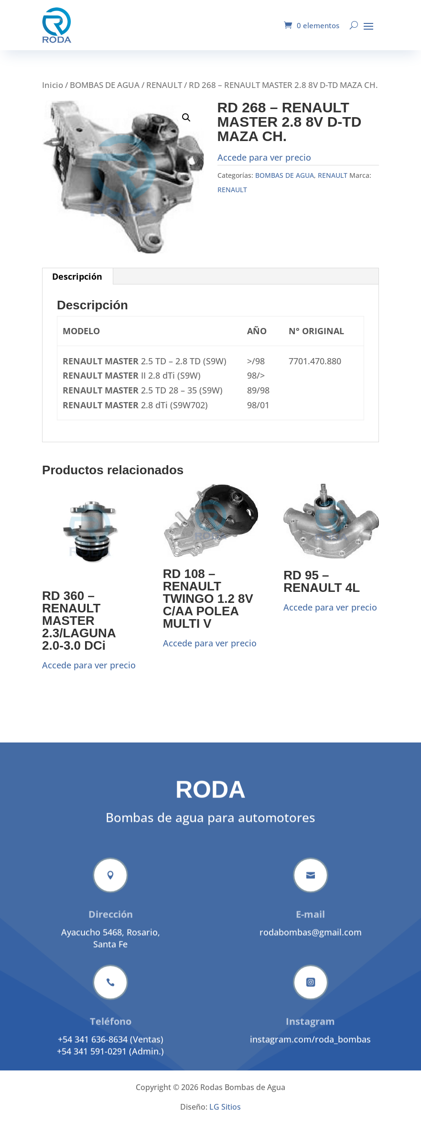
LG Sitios (225, 1107)
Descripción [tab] (77, 276)
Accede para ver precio (264, 157)
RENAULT (164, 84)
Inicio (52, 84)
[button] (186, 117)
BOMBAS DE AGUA (105, 84)
